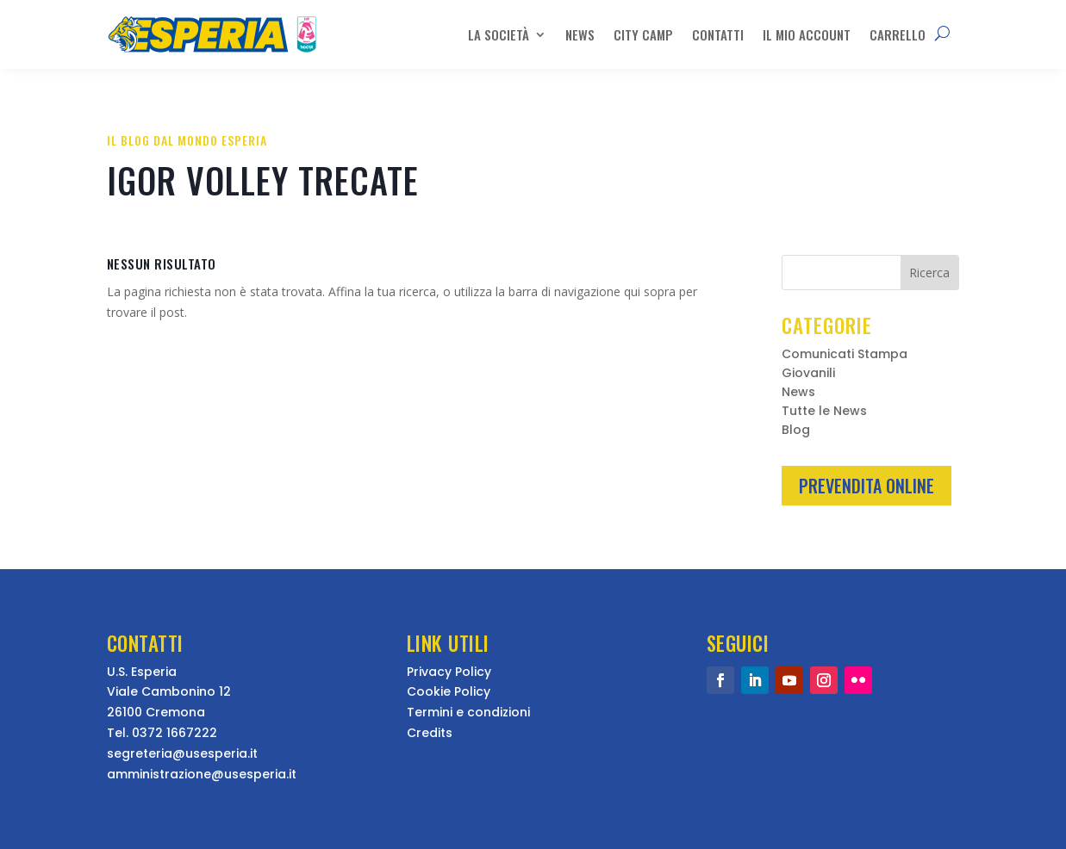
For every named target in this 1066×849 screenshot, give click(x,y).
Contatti (718, 34)
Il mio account (807, 34)
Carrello (898, 34)
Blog (796, 431)
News (580, 34)
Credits (429, 732)
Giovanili (808, 374)
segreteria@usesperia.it (182, 753)
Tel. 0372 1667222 (162, 732)
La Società (498, 34)
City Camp (643, 34)
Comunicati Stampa (844, 355)
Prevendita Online (866, 486)
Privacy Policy (449, 671)
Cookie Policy (448, 691)
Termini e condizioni (468, 712)
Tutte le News (824, 412)
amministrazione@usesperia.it (201, 774)
